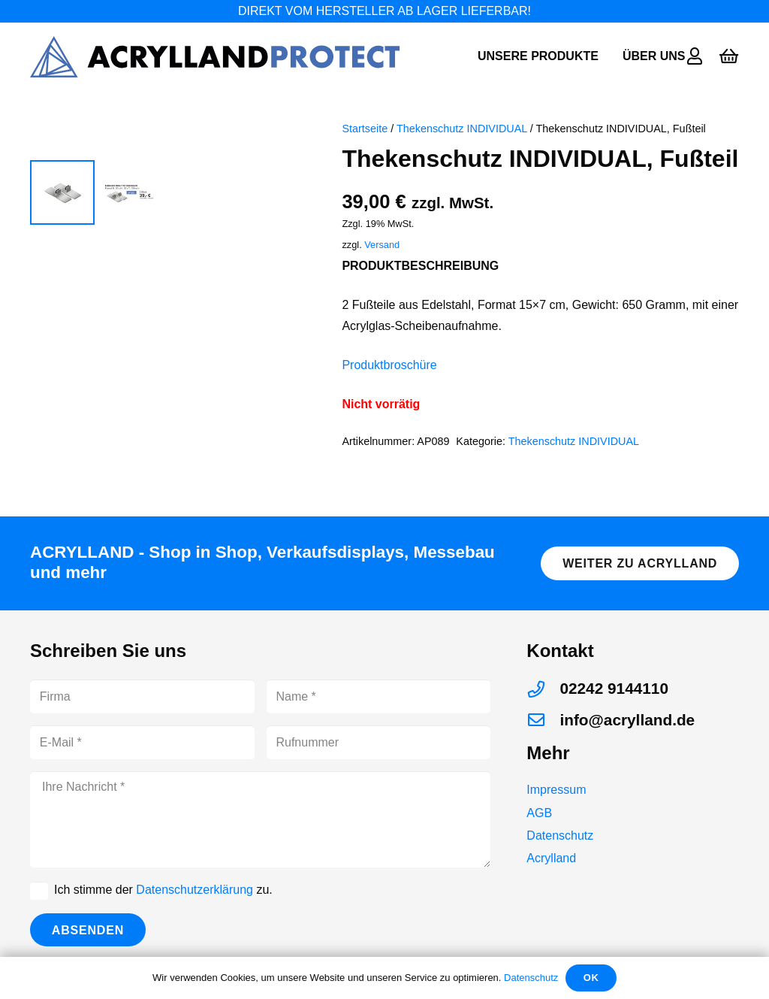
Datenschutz (559, 846)
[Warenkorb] (728, 56)
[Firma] (142, 707)
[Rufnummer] (379, 753)
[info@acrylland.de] (542, 730)
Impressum (556, 800)
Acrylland (551, 868)
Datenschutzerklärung (194, 900)
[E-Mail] (142, 753)
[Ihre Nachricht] (260, 830)
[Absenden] (88, 940)
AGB (539, 822)
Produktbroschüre (389, 365)
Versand (382, 244)
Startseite (365, 129)
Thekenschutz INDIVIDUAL (462, 129)
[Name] (379, 707)
